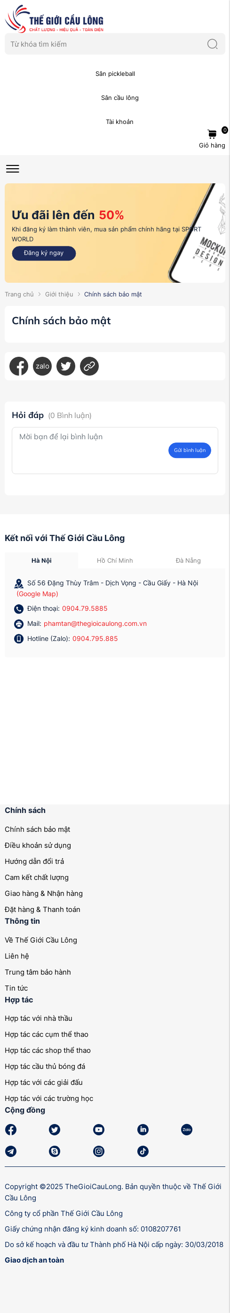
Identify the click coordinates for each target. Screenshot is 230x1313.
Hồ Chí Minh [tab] (115, 560)
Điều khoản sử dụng (38, 845)
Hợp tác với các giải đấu (44, 1082)
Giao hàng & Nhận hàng (44, 893)
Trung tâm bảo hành (38, 972)
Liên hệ (17, 956)
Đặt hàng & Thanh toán (42, 909)
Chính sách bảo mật (37, 829)
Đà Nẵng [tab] (188, 560)
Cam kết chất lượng (37, 877)
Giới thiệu (59, 294)
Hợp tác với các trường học (49, 1098)
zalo (42, 365)
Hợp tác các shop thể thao (48, 1050)
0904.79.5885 (85, 608)
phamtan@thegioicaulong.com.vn (95, 623)
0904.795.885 (95, 638)
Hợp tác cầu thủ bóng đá (45, 1066)
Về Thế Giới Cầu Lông (41, 940)
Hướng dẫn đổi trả (34, 861)
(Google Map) (37, 594)
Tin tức (16, 988)
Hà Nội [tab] (42, 560)
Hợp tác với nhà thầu (38, 1018)
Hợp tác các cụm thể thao (46, 1034)
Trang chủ (19, 294)
